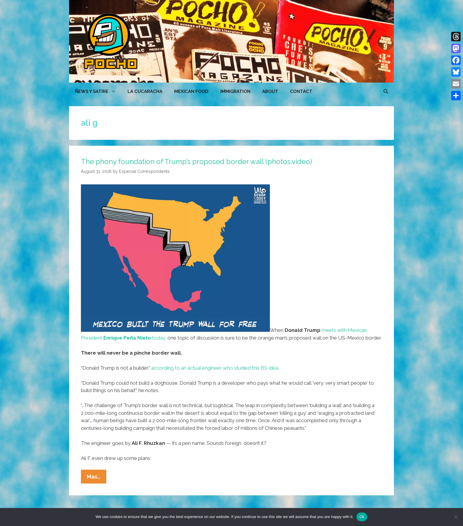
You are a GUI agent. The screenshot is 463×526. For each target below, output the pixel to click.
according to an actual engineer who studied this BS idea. (215, 368)
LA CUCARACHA (145, 91)
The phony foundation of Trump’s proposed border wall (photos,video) (196, 161)
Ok (361, 516)
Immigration (235, 91)
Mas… (96, 478)
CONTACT (301, 91)
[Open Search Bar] (386, 91)
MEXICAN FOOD (191, 91)
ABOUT (270, 91)
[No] (456, 517)
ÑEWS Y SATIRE (98, 91)
